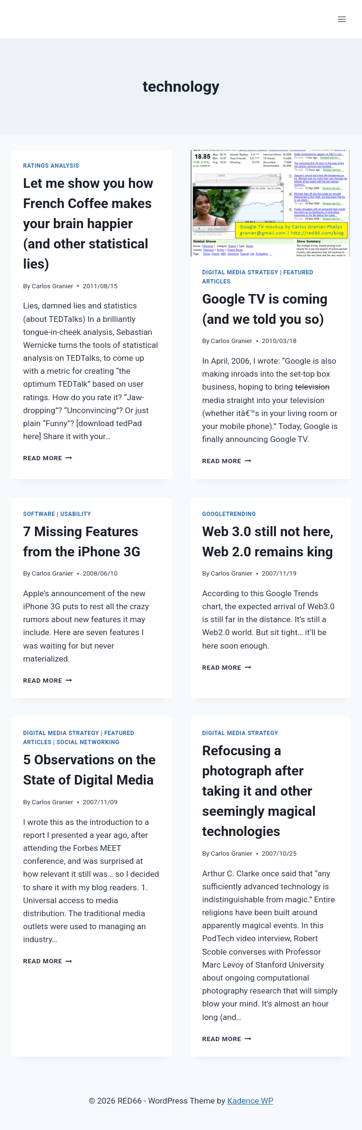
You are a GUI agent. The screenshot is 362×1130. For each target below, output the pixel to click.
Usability (75, 514)
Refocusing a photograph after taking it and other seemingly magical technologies (259, 791)
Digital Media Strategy (240, 272)
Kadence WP (250, 1100)
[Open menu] (341, 19)
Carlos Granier (52, 286)
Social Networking (88, 742)
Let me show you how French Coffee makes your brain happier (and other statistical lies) (88, 223)
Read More (47, 458)
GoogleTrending (229, 514)
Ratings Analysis (51, 165)
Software (39, 514)
